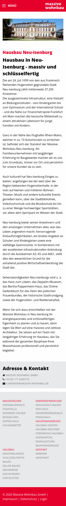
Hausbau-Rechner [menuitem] (48, 429)
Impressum (10, 499)
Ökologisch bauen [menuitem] (48, 405)
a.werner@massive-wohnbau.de (27, 383)
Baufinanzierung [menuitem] (47, 445)
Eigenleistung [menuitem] (45, 441)
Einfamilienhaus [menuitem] (14, 405)
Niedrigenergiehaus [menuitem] (49, 413)
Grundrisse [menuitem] (10, 469)
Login (43, 499)
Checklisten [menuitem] (11, 478)
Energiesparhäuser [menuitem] (49, 401)
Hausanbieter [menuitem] (12, 425)
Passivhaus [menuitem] (43, 417)
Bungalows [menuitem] (10, 417)
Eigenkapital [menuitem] (44, 437)
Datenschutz (29, 499)
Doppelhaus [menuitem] (11, 421)
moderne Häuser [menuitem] (14, 413)
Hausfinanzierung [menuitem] (48, 421)
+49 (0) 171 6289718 (17, 379)
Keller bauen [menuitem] (11, 465)
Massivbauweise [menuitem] (13, 453)
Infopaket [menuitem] (42, 457)
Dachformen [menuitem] (11, 474)
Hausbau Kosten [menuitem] (47, 425)
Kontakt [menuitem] (41, 449)
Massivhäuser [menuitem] (12, 401)
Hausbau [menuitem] (8, 449)
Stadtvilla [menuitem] (10, 409)
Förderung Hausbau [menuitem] (49, 433)
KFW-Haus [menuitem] (42, 409)
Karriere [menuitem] (41, 453)
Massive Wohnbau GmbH (22, 375)
